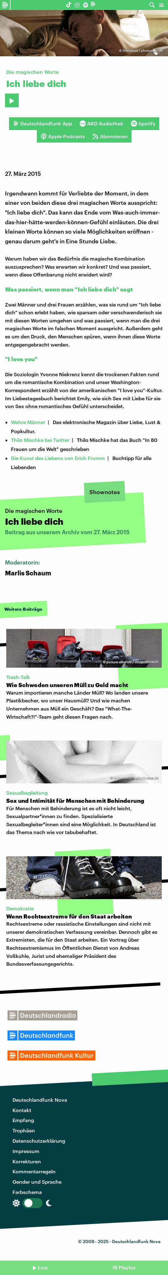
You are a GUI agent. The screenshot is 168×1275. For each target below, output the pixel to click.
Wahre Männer (28, 422)
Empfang (23, 1120)
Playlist (127, 1267)
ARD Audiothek (101, 123)
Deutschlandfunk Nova (39, 1100)
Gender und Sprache (37, 1182)
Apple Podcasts (63, 136)
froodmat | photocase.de (143, 50)
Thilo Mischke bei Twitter (40, 440)
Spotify (143, 123)
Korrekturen (26, 1161)
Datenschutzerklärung (38, 1141)
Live (42, 1267)
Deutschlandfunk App (42, 123)
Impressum (25, 1151)
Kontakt (21, 1110)
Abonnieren (110, 136)
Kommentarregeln (34, 1171)
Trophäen (23, 1130)
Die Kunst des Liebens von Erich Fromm (58, 458)
